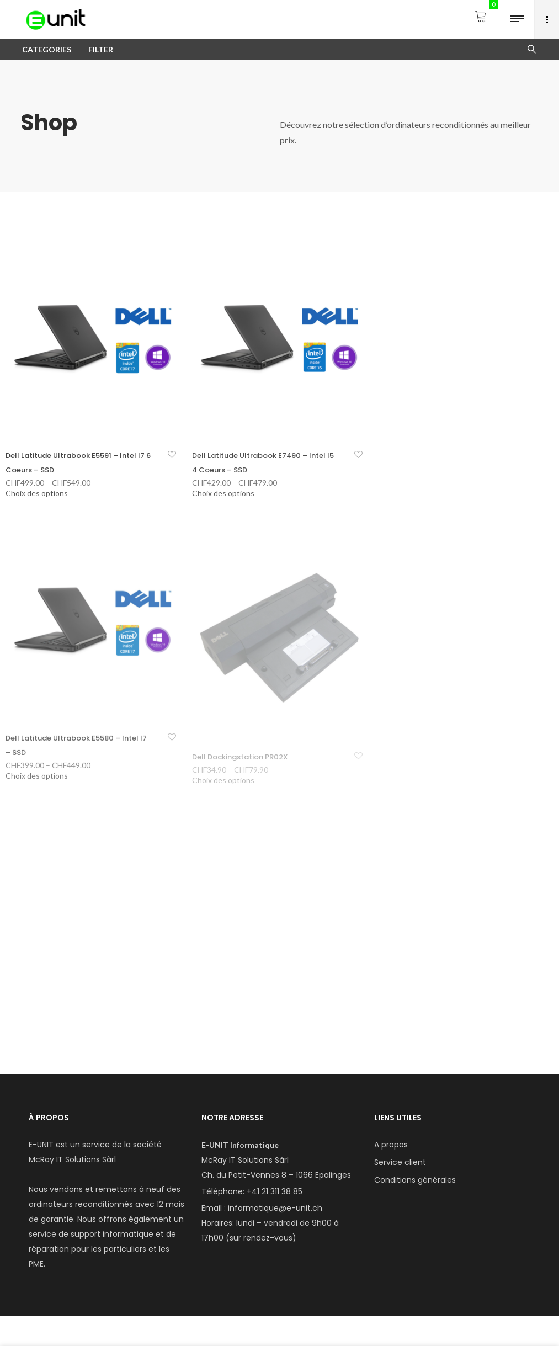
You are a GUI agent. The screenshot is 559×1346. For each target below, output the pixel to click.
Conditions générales (415, 1179)
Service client (400, 1162)
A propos (391, 1144)
